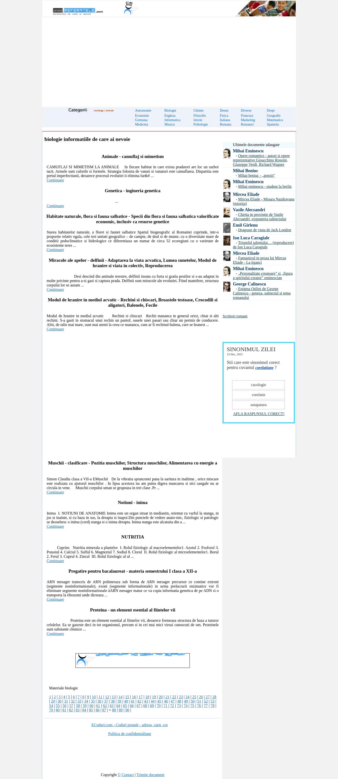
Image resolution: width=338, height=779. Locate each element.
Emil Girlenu (245, 225)
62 (105, 706)
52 (206, 701)
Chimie (198, 110)
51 (199, 701)
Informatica (172, 120)
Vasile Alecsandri (249, 209)
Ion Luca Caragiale (251, 237)
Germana (141, 120)
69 (152, 706)
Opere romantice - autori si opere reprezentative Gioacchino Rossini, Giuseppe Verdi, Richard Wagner (261, 160)
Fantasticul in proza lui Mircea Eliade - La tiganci (259, 260)
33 (79, 701)
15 (127, 697)
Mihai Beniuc (245, 170)
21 (167, 697)
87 (104, 710)
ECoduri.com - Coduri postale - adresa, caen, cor (130, 725)
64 (118, 706)
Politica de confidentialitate (129, 734)
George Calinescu (249, 284)
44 (153, 701)
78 (212, 706)
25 (194, 697)
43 (146, 701)
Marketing (248, 120)
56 (64, 706)
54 (51, 706)
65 (125, 706)
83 (78, 710)
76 (199, 706)
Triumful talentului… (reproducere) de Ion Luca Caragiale (263, 245)
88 (114, 710)
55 (58, 706)
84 (84, 710)
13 (114, 697)
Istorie (197, 120)
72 (172, 706)
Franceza (247, 115)
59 (85, 706)
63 (112, 706)
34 (86, 701)
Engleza (169, 115)
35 (93, 701)
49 (186, 701)
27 (208, 697)
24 (188, 697)
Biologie (170, 110)
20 (161, 697)
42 (139, 701)
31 (66, 701)
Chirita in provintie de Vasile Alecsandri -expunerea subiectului (259, 216)
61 (98, 706)
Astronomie (143, 110)
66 (132, 706)
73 (179, 706)
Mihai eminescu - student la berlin (265, 186)
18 (147, 697)
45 (159, 701)
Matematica (275, 120)
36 (99, 701)
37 (106, 701)
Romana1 (247, 124)
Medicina (141, 124)
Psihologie (200, 124)
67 (138, 706)
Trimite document (151, 775)
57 (71, 706)
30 (59, 701)
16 (134, 697)
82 (71, 710)
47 (173, 701)
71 (165, 706)
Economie (142, 115)
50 (192, 701)
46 (166, 701)
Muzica (169, 124)
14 (120, 697)
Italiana (225, 120)
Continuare (55, 180)
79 (51, 710)
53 (212, 701)
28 (214, 697)
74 (186, 706)
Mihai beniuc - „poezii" (256, 175)
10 (94, 697)
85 (91, 710)
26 (201, 697)
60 (91, 706)
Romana (225, 124)
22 (174, 697)
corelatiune (264, 368)
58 (78, 706)
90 (127, 710)
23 (181, 697)
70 (159, 706)
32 (73, 701)
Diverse (246, 110)
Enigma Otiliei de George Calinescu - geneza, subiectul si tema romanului (262, 293)
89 (121, 710)
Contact (128, 775)
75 (192, 706)
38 (113, 701)
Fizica (224, 115)
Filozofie (199, 115)
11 (100, 697)
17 (141, 697)
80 (58, 710)
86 (97, 710)
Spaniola (273, 124)
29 (53, 701)
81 (64, 710)
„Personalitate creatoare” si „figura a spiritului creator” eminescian (263, 275)
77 (206, 706)
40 (126, 701)
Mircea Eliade (246, 194)
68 (145, 706)
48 (179, 701)
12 (107, 697)
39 (119, 701)
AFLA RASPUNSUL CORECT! (259, 414)
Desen (224, 110)
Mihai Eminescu (248, 150)
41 (133, 701)
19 (154, 697)
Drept (271, 110)
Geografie (274, 115)
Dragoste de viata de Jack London (264, 230)
